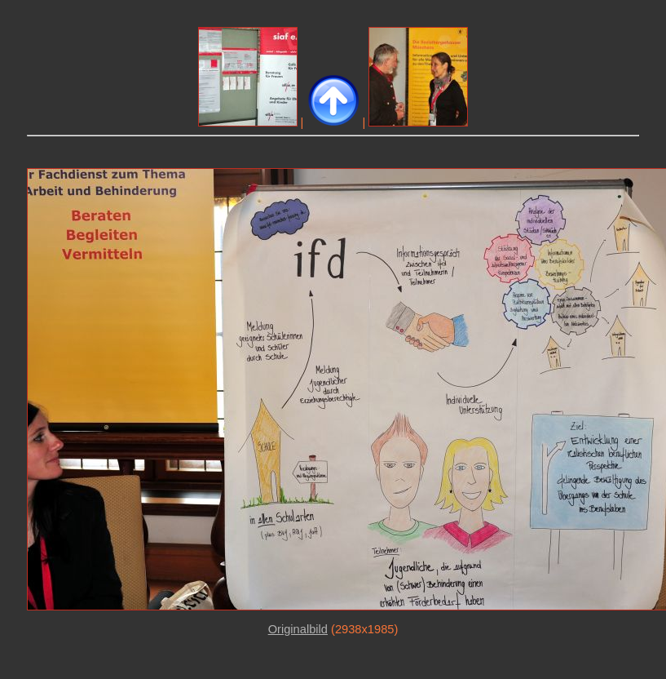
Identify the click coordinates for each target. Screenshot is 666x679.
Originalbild (298, 629)
